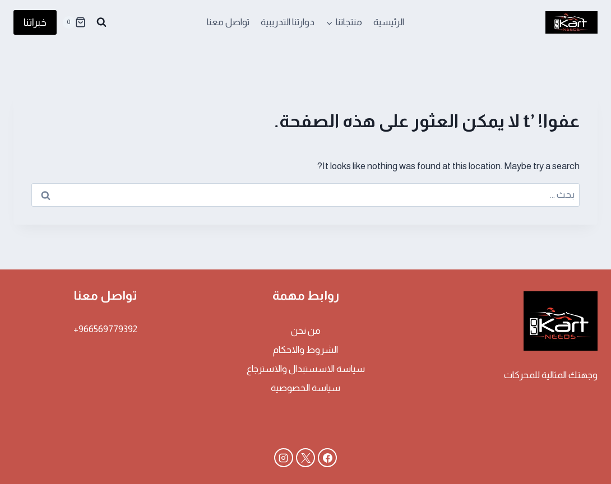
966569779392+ (105, 329)
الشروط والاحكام (305, 350)
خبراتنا (35, 22)
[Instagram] (283, 457)
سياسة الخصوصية (305, 388)
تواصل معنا (228, 22)
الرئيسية (388, 22)
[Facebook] (327, 457)
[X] (305, 457)
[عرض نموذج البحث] (101, 22)
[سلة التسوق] (74, 22)
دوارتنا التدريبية (287, 22)
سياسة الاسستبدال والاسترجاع (306, 369)
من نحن (306, 330)
